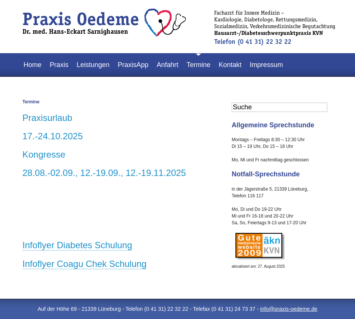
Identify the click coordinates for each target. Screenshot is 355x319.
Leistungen (93, 65)
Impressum (266, 65)
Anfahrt (167, 65)
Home (32, 65)
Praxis (59, 65)
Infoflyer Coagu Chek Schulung (84, 264)
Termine (198, 65)
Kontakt (230, 65)
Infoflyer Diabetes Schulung (77, 245)
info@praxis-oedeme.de (288, 309)
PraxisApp (133, 65)
